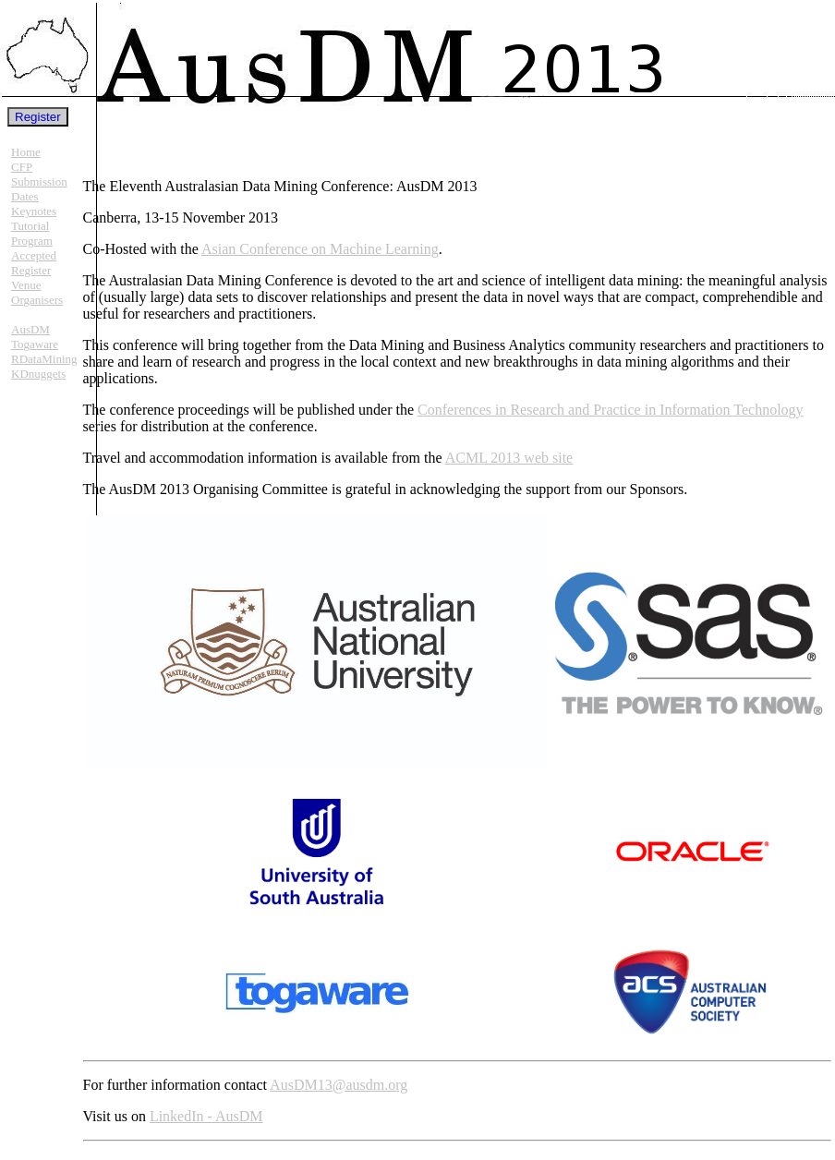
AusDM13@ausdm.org (338, 1085)
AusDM (30, 329)
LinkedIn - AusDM (206, 1116)
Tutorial (30, 226)
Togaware (34, 344)
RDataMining (44, 359)
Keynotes (33, 211)
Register (31, 270)
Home (26, 152)
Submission (39, 181)
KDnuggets (38, 374)
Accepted (33, 255)
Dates (25, 196)
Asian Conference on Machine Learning (320, 249)
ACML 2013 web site (509, 457)
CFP (21, 167)
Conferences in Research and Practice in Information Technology (611, 409)
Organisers (37, 300)
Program (32, 241)
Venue (26, 285)
